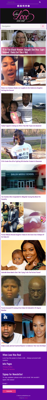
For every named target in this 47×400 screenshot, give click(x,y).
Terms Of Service (9, 369)
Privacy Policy (7, 367)
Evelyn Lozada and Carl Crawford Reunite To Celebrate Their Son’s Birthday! (23, 346)
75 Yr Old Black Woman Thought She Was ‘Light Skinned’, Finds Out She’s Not (23, 51)
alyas (26, 397)
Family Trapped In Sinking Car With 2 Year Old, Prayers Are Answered (21, 126)
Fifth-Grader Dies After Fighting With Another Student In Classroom (21, 161)
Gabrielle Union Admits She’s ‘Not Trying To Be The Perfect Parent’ (21, 272)
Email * (5, 383)
